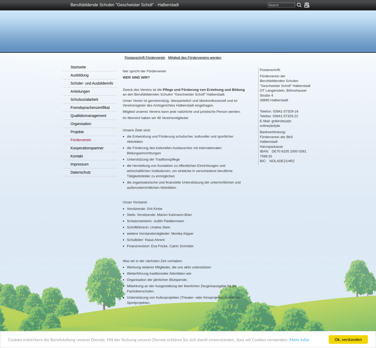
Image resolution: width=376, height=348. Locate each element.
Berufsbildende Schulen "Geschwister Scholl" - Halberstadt (124, 5)
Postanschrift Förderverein (145, 58)
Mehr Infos (299, 340)
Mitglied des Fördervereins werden (194, 58)
